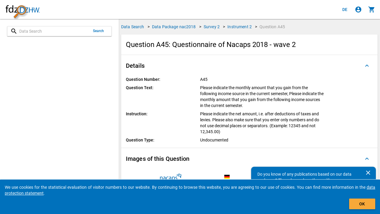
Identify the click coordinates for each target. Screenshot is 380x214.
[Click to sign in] (358, 9)
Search (98, 31)
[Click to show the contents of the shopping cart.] (372, 9)
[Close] (368, 173)
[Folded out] (367, 66)
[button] (249, 66)
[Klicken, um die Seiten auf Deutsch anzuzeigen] (345, 9)
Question (272, 26)
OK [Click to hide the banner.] (362, 204)
